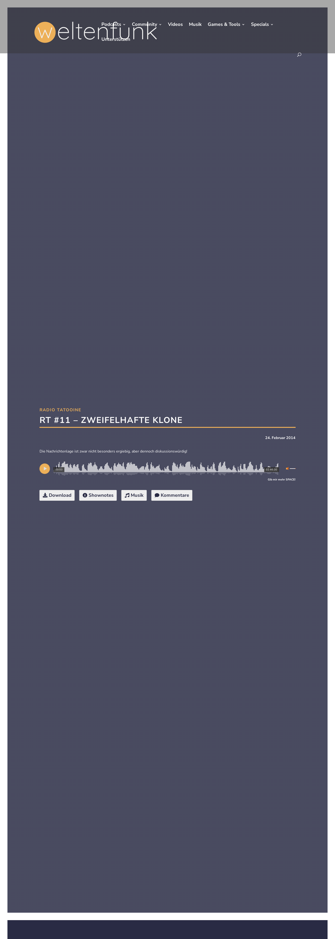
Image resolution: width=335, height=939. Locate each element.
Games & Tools (224, 25)
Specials (260, 25)
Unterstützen (115, 40)
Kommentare (175, 495)
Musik (195, 25)
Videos (175, 25)
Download (60, 495)
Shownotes (101, 495)
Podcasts (111, 25)
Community (144, 25)
